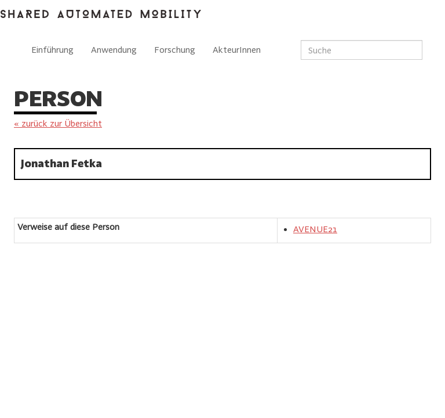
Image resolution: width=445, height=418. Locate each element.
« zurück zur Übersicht (58, 123)
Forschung (174, 50)
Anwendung (114, 50)
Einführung (52, 50)
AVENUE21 (315, 229)
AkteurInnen (237, 50)
